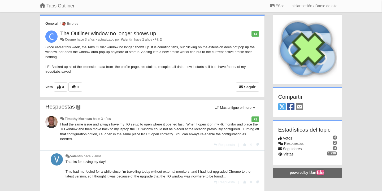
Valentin (127, 39)
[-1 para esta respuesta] (257, 145)
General (51, 23)
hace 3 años (102, 119)
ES (277, 6)
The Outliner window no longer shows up (108, 33)
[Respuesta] (224, 145)
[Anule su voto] (251, 145)
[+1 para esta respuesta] (244, 145)
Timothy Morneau (78, 119)
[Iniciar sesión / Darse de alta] (314, 5)
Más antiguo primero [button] (235, 108)
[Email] (299, 107)
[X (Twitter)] (282, 107)
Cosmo (70, 39)
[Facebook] (290, 107)
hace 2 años (92, 156)
